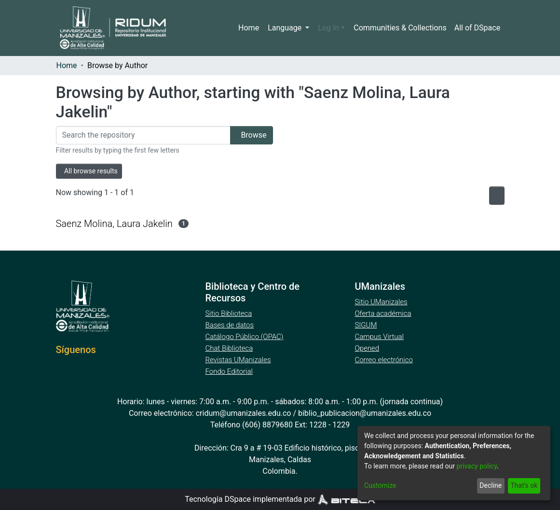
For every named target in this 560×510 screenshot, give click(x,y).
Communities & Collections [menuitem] (399, 28)
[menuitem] (478, 28)
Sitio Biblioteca (229, 313)
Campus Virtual (379, 336)
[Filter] (140, 135)
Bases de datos (230, 325)
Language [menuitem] (288, 28)
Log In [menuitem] (330, 28)
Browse (248, 135)
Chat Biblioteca (229, 348)
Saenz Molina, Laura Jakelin (114, 223)
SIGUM (366, 325)
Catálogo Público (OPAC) (246, 336)
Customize (380, 485)
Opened (368, 348)
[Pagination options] (494, 195)
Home (251, 28)
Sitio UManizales (381, 302)
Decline (488, 485)
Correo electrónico (385, 360)
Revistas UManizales (238, 360)
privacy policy (481, 466)
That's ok (523, 485)
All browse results (92, 171)
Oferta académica (383, 313)
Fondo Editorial (229, 371)
